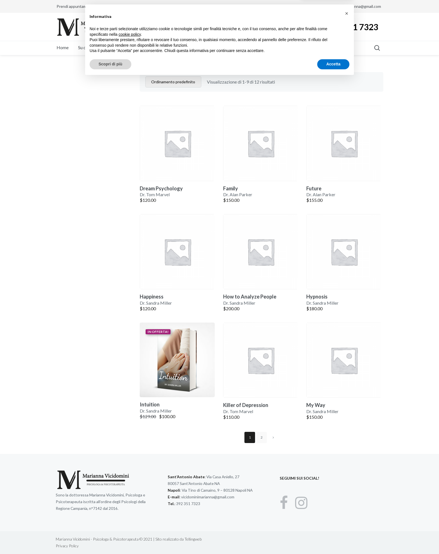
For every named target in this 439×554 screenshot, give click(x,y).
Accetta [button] (333, 538)
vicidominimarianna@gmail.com (354, 6)
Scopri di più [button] (110, 538)
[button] (346, 488)
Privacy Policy (67, 545)
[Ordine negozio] (173, 81)
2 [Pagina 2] (262, 437)
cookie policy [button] (130, 509)
